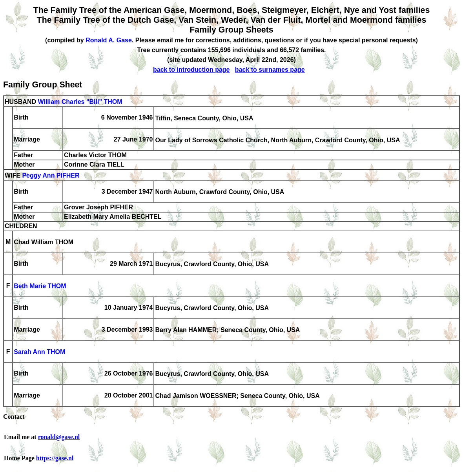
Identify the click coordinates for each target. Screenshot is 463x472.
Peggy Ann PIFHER (50, 175)
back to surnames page (270, 69)
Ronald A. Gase (109, 40)
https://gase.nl (55, 458)
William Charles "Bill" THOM (80, 101)
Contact (13, 416)
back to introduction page (191, 69)
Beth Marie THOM (40, 286)
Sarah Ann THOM (39, 352)
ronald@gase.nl (59, 437)
